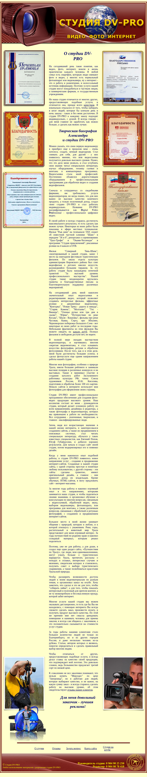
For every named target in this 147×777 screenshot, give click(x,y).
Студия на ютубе (108, 748)
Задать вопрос (73, 748)
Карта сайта (91, 748)
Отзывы (56, 748)
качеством (89, 105)
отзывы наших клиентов (80, 690)
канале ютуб (80, 331)
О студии (39, 748)
